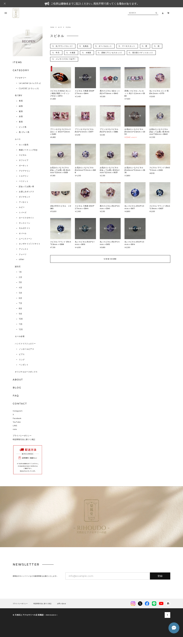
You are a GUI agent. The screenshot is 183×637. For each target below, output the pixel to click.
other (21, 259)
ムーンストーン (25, 238)
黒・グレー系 (24, 132)
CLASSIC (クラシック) (29, 88)
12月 (21, 329)
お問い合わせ (61, 603)
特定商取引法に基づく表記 (24, 439)
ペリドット (23, 181)
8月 (20, 308)
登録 (160, 575)
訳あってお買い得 (26, 186)
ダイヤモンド (24, 197)
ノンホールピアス (26, 349)
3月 (20, 282)
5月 (20, 293)
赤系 (21, 116)
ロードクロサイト (26, 218)
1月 (20, 272)
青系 (21, 101)
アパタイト (23, 202)
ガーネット (23, 165)
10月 (21, 319)
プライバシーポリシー (22, 436)
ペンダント (23, 365)
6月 (20, 298)
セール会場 (19, 336)
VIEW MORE (110, 259)
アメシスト (23, 249)
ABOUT (18, 379)
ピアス (22, 354)
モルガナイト (24, 228)
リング (22, 359)
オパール (22, 233)
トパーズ (22, 212)
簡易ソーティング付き (28, 150)
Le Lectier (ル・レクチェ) (30, 83)
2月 (20, 277)
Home (52, 27)
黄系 (21, 122)
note (15, 429)
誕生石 (18, 266)
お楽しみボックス (26, 191)
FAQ (16, 396)
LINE (15, 426)
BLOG (17, 387)
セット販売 (23, 144)
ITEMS (17, 62)
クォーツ (22, 254)
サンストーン (24, 223)
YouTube (17, 422)
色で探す (18, 95)
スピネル (22, 155)
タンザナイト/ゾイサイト (29, 244)
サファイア (23, 160)
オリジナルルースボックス (26, 372)
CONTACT (20, 403)
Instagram (18, 411)
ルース (18, 139)
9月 (20, 314)
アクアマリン (24, 171)
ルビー (22, 207)
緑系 (21, 106)
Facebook (17, 418)
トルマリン (23, 176)
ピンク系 (22, 127)
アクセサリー (20, 78)
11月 (20, 324)
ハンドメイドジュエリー (25, 343)
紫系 (21, 111)
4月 (20, 287)
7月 (20, 303)
